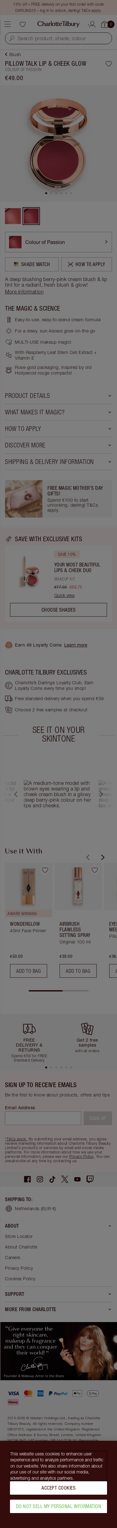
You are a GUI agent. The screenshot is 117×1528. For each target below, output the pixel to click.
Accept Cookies (58, 1488)
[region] (58, 1484)
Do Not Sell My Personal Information (58, 1506)
